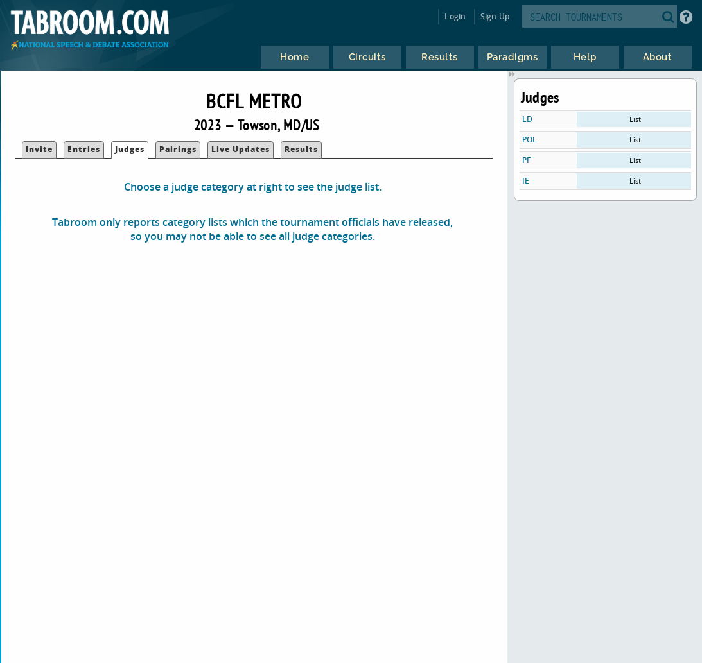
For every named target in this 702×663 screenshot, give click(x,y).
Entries (83, 149)
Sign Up (494, 16)
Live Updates (240, 149)
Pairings (178, 149)
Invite (39, 149)
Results (301, 149)
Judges (130, 149)
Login (455, 16)
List (635, 119)
